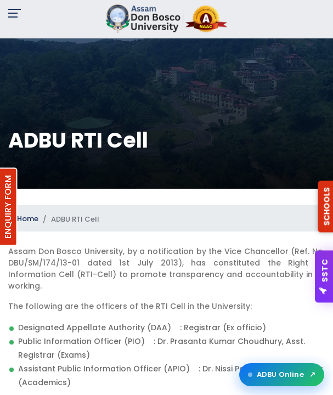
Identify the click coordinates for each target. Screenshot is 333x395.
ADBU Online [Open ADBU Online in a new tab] (281, 374)
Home (27, 218)
